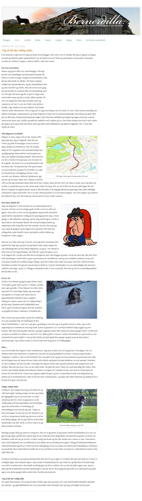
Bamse (48, 40)
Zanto (79, 40)
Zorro (17, 40)
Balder (38, 40)
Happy (69, 40)
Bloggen (6, 40)
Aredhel (27, 40)
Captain (59, 40)
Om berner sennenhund (95, 40)
